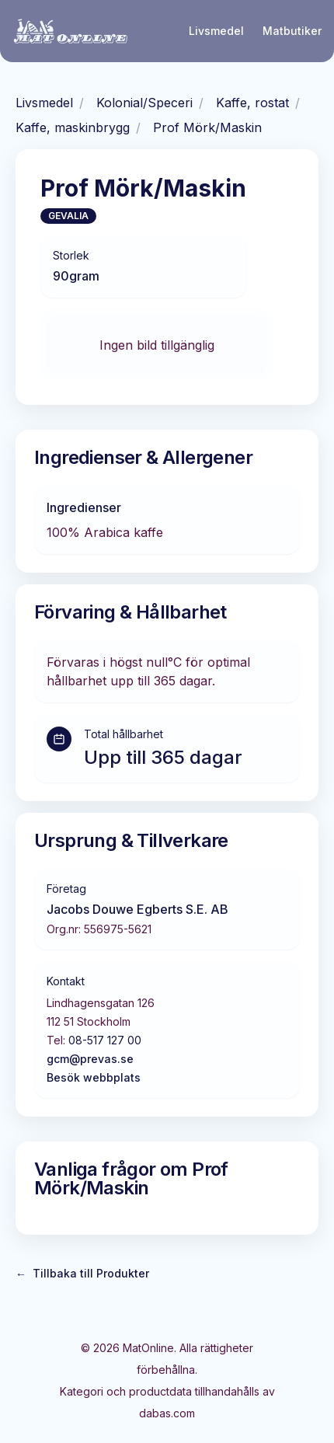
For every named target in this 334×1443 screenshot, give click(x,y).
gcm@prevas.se (90, 1058)
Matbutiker (292, 30)
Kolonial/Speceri (144, 102)
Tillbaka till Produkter (82, 1273)
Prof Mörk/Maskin (207, 127)
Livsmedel (216, 30)
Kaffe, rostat (252, 102)
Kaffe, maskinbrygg (73, 127)
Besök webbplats (94, 1077)
